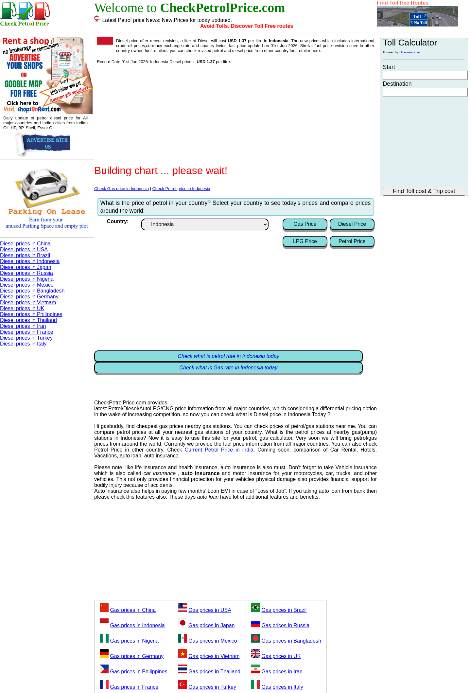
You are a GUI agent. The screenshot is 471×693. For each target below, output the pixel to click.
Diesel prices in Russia (26, 273)
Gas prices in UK (281, 656)
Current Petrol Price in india (219, 450)
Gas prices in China (133, 610)
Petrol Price (352, 241)
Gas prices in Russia (285, 625)
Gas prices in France (134, 687)
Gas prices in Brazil (283, 610)
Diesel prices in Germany (29, 296)
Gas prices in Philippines (138, 671)
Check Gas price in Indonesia (121, 188)
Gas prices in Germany (137, 656)
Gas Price (304, 224)
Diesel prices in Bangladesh (32, 290)
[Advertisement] (235, 113)
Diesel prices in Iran (23, 326)
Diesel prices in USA (24, 249)
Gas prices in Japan (211, 625)
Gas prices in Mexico (212, 641)
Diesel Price (352, 224)
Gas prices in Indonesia (137, 625)
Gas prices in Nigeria (134, 641)
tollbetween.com (409, 52)
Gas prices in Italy (282, 687)
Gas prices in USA (209, 610)
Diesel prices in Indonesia (30, 261)
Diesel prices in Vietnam (28, 302)
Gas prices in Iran (281, 671)
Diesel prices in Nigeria (27, 279)
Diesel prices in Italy (23, 343)
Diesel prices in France (26, 332)
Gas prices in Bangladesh (291, 641)
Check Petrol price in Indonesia (181, 188)
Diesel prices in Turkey (26, 338)
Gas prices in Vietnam (213, 656)
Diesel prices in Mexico (27, 285)
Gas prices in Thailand (214, 671)
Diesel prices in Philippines (31, 314)
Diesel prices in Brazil (25, 255)
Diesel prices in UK (22, 308)
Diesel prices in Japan (25, 267)
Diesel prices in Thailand (28, 320)
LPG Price (305, 241)
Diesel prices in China (25, 243)
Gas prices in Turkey (212, 687)
